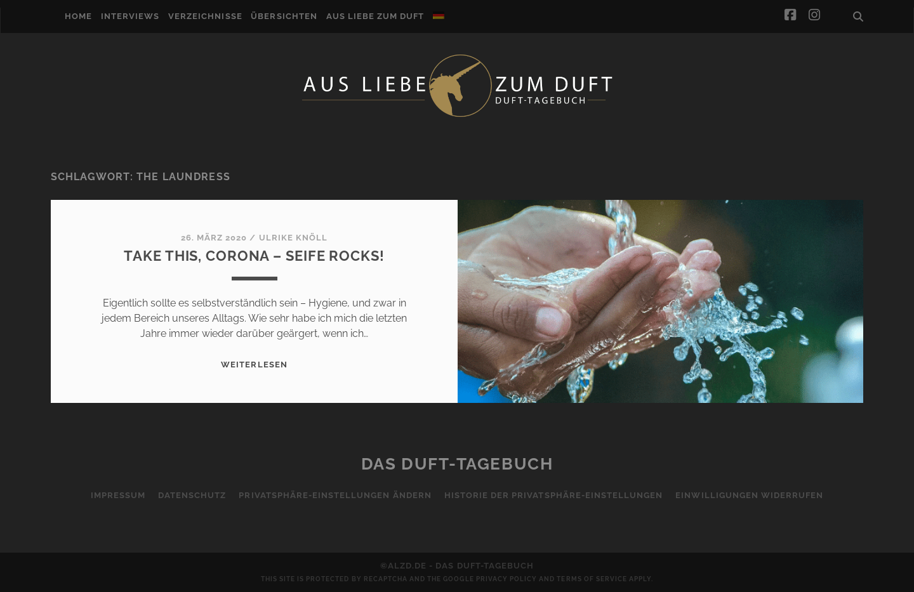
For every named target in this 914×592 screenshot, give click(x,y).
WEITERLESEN (254, 364)
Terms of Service (592, 579)
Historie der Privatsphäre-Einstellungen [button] (553, 495)
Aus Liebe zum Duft (375, 16)
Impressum (118, 495)
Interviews (130, 16)
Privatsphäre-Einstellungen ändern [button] (335, 495)
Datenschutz (192, 495)
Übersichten (284, 16)
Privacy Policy (507, 579)
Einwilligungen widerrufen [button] (749, 495)
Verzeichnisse (205, 16)
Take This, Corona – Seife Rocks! (254, 255)
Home (78, 16)
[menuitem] (438, 15)
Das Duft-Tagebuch (457, 463)
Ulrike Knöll (293, 237)
